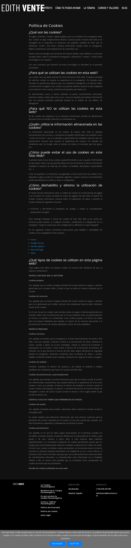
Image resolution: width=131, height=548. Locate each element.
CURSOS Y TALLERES (108, 8)
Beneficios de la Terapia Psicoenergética (51, 492)
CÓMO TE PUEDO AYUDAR (67, 8)
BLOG (124, 8)
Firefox (33, 239)
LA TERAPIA (89, 8)
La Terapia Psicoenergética (48, 486)
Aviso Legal (46, 515)
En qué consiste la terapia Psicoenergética (51, 497)
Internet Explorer (37, 246)
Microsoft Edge (37, 249)
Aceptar (74, 543)
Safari (33, 253)
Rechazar (57, 543)
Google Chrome (37, 243)
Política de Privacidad (50, 508)
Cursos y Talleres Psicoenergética (48, 503)
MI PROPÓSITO (44, 8)
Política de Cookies (49, 511)
